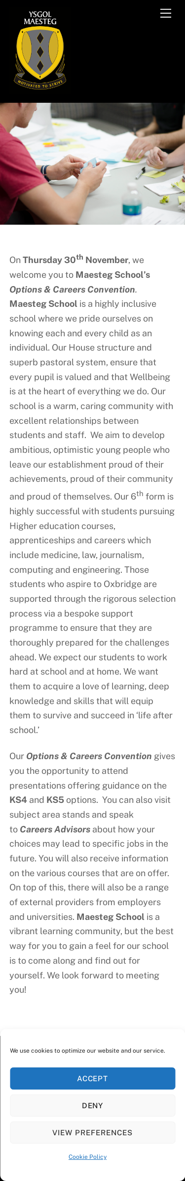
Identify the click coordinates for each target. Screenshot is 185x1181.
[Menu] (166, 13)
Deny (93, 1105)
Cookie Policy (88, 1156)
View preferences (92, 1132)
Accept (93, 1078)
